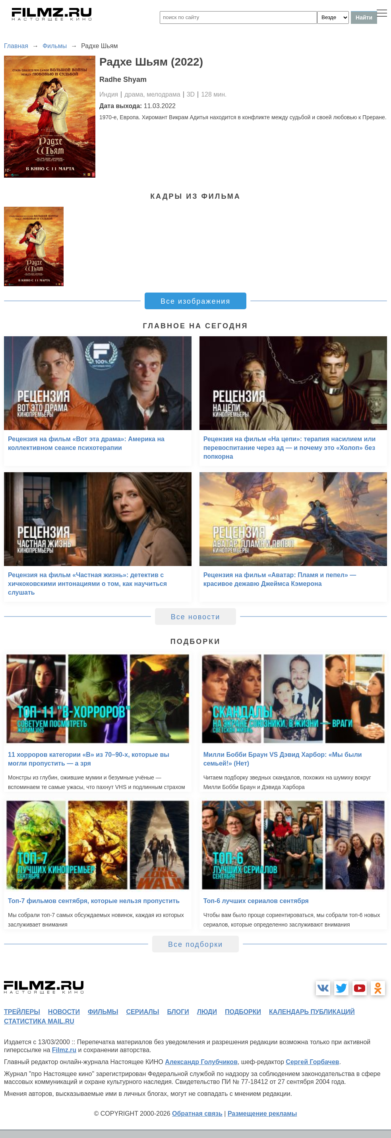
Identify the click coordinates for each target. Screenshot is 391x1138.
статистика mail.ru (39, 1021)
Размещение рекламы (262, 1113)
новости (64, 1011)
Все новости (196, 617)
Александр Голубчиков (201, 1062)
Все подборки (195, 944)
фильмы (103, 1011)
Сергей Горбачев (312, 1062)
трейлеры (22, 1011)
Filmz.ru (64, 1050)
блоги (178, 1011)
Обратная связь (197, 1113)
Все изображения (195, 301)
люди (207, 1011)
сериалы (142, 1011)
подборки (243, 1011)
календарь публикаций (312, 1011)
